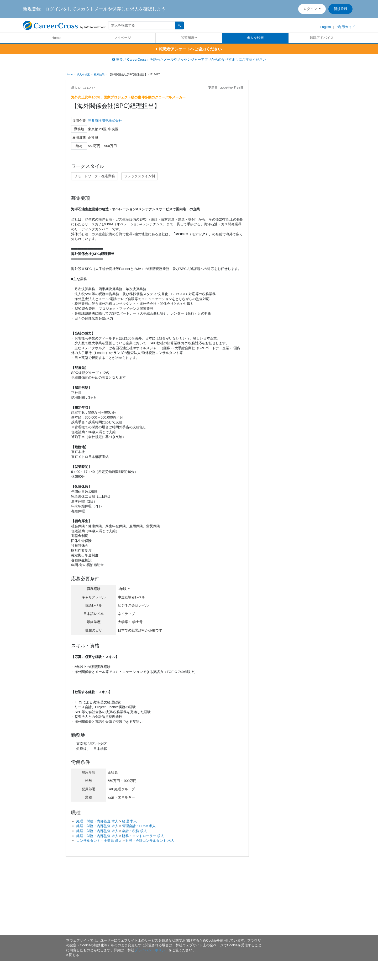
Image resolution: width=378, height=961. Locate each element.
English (325, 27)
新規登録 (340, 9)
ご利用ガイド (345, 27)
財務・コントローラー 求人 (143, 836)
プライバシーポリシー (151, 950)
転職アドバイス (322, 38)
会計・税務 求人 (134, 831)
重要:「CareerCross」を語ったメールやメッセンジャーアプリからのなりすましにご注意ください (189, 59)
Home (56, 38)
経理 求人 (129, 821)
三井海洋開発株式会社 (105, 121)
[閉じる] (72, 955)
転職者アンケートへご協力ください (189, 49)
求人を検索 (255, 38)
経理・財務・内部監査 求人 (97, 821)
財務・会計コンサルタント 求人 (149, 841)
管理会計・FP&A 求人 (139, 826)
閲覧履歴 (188, 38)
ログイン (310, 9)
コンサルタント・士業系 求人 (99, 841)
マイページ (122, 38)
